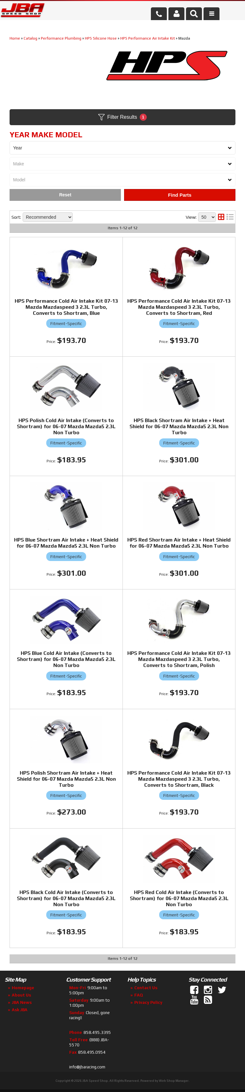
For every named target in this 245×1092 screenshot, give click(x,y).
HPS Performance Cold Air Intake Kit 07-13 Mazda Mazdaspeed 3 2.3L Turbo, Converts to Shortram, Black (179, 779)
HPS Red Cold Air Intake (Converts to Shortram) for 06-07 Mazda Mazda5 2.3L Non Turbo (179, 898)
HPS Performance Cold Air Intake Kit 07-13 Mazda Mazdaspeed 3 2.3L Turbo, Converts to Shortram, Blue (66, 307)
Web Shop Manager (174, 1080)
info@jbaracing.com (87, 1067)
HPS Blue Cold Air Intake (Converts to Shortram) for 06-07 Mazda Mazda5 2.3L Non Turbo (66, 659)
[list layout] (230, 217)
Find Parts (179, 195)
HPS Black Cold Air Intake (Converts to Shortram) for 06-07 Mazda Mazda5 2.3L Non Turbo (66, 898)
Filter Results (122, 117)
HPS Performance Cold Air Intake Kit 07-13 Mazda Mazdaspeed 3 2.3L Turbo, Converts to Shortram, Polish (179, 659)
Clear (65, 195)
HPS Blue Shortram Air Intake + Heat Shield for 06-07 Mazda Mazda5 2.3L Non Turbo (66, 543)
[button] (194, 13)
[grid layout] (221, 217)
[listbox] (122, 148)
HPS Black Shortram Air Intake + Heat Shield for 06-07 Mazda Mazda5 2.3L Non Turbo (179, 426)
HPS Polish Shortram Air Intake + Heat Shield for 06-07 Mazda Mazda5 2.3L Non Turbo (66, 779)
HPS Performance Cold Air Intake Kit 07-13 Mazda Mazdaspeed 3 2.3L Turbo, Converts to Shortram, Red (179, 307)
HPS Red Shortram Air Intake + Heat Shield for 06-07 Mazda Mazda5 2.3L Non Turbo (179, 543)
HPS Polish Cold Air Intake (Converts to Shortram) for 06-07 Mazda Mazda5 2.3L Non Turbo (66, 426)
